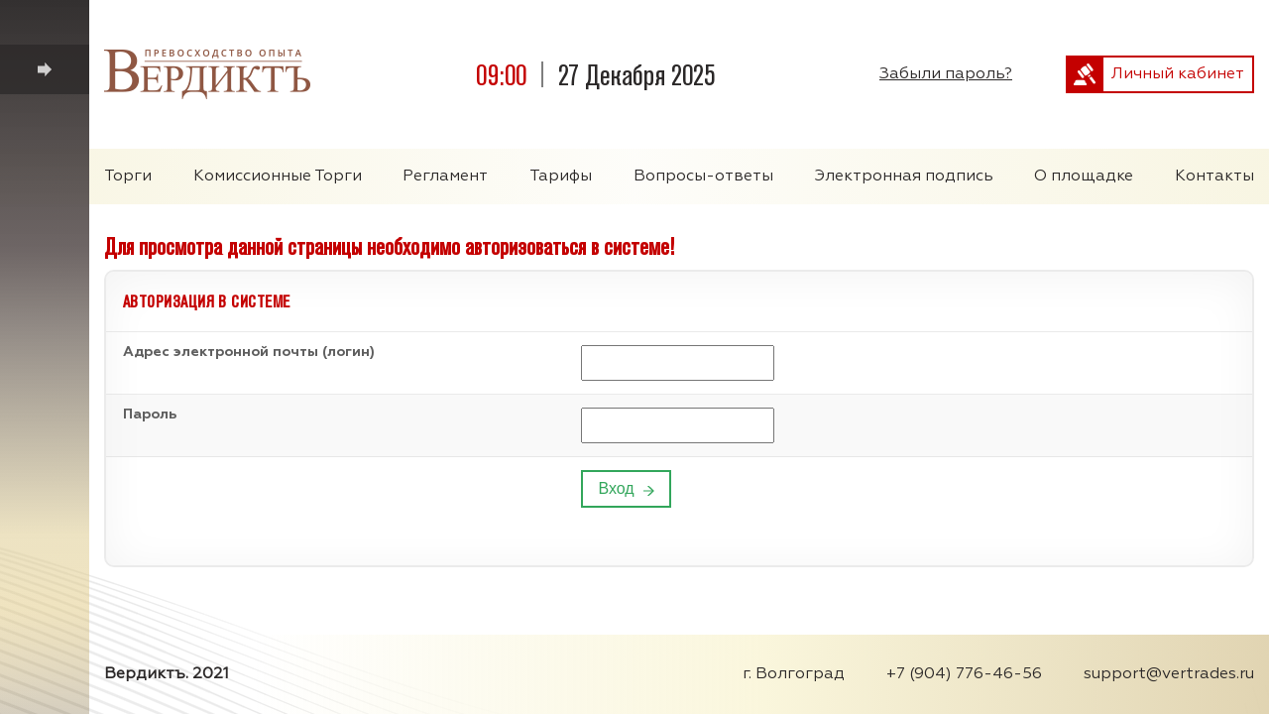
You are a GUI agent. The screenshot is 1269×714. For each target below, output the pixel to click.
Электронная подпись (904, 176)
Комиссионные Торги (277, 176)
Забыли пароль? (945, 74)
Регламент (445, 176)
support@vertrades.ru (1169, 674)
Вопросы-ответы (703, 176)
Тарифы (560, 176)
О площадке (1083, 176)
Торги (128, 176)
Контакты (1214, 176)
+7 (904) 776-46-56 (964, 674)
